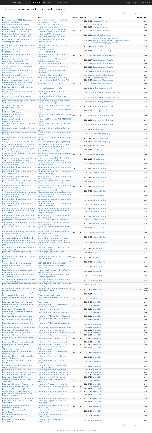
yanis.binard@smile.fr (100, 21)
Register (136, 3)
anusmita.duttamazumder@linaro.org (105, 51)
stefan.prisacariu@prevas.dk (102, 83)
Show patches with (10, 9)
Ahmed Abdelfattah (99, 262)
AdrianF (95, 253)
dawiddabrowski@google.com (103, 75)
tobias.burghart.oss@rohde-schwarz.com (106, 92)
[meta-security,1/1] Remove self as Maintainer (17, 302)
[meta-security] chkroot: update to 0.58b (15, 330)
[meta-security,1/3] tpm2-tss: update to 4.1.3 (52, 338)
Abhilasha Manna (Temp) (101, 134)
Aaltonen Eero (98, 129)
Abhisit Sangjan (98, 145)
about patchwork (91, 430)
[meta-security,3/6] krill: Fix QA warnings (15, 391)
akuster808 (97, 302)
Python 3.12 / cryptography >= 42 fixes (50, 83)
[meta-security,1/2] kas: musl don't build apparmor (54, 312)
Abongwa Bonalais (99, 163)
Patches (36, 3)
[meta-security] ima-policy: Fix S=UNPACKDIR (17, 374)
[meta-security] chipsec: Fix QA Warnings (15, 377)
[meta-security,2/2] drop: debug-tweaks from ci (17, 332)
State (145, 17)
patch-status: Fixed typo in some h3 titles (15, 24)
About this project (60, 3)
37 (146, 13)
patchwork (58, 430)
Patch (4, 17)
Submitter (98, 17)
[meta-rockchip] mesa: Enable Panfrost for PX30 (18, 80)
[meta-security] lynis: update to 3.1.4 (14, 309)
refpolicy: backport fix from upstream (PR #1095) (18, 142)
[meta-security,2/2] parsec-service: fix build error (18, 319)
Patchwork (6, 3)
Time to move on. (43, 302)
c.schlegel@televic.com (101, 27)
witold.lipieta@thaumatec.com (103, 80)
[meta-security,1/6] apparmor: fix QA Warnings (53, 384)
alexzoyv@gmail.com (100, 77)
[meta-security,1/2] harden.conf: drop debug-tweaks (55, 332)
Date (85, 17)
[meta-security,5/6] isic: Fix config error (15, 386)
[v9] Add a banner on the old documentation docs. (18, 208)
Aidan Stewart (98, 266)
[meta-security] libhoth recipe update (14, 75)
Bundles (47, 3)
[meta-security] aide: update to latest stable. (16, 370)
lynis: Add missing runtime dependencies (15, 63)
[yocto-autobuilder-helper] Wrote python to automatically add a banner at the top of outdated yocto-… (18, 243)
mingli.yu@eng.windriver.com (103, 102)
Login (128, 3)
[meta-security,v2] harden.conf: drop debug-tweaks (19, 327)
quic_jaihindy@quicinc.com (102, 30)
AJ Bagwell (97, 271)
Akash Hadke (97, 276)
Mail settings (146, 3)
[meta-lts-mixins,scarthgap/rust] (12, 27)
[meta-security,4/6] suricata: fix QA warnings (16, 389)
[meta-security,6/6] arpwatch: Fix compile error (17, 384)
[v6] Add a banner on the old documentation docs (18, 220)
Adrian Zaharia (98, 248)
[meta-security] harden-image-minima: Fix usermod (19, 372)
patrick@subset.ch (99, 46)
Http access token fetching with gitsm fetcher (17, 77)
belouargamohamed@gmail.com (104, 55)
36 (142, 13)
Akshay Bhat (97, 289)
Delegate (139, 17)
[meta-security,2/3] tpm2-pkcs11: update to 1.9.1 (18, 342)
